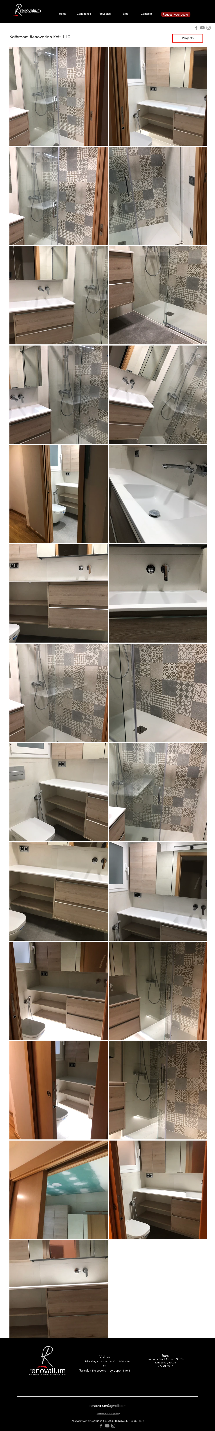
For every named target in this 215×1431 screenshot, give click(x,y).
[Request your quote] (175, 14)
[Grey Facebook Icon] (101, 1426)
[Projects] (187, 38)
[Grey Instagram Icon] (113, 1426)
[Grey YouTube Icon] (107, 1426)
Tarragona (161, 1362)
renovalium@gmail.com (108, 1406)
